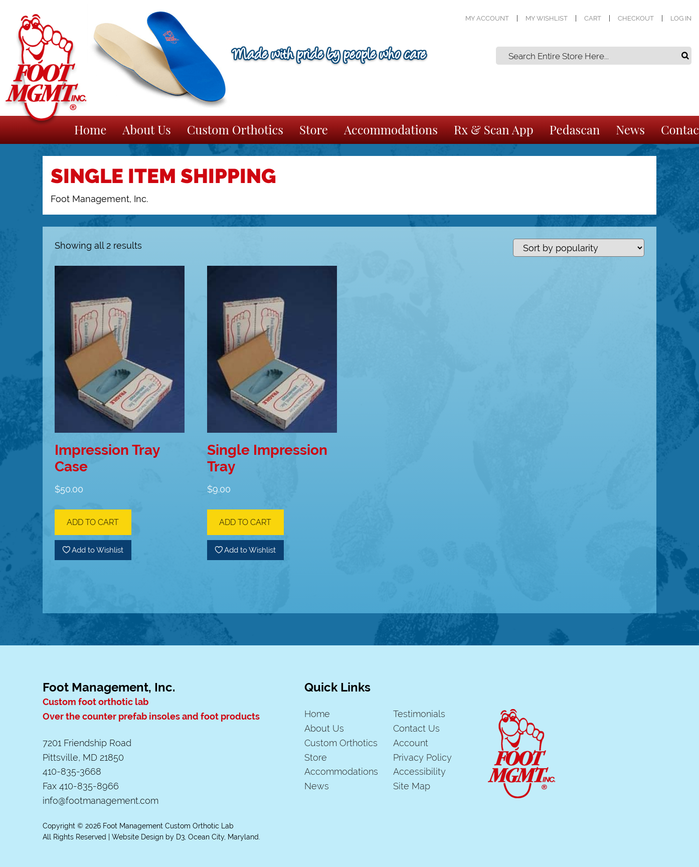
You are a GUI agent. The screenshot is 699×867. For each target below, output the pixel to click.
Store (313, 129)
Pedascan (575, 129)
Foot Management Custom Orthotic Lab (168, 826)
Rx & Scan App (494, 129)
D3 (180, 837)
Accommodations (391, 129)
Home (90, 129)
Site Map (411, 786)
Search (685, 56)
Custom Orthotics (235, 129)
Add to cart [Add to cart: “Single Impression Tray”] (245, 522)
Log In (680, 18)
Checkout (636, 18)
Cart (592, 18)
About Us (146, 129)
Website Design (137, 837)
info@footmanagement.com (100, 800)
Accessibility (419, 771)
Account (410, 743)
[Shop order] (578, 248)
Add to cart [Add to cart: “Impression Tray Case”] (93, 522)
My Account (487, 18)
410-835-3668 (72, 771)
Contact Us (416, 728)
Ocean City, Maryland (223, 837)
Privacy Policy (422, 757)
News (630, 129)
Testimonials (419, 714)
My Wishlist (547, 18)
